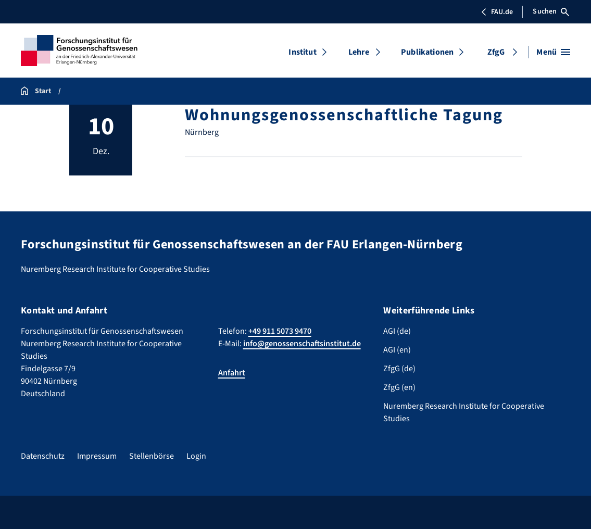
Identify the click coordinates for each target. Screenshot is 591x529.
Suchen (551, 11)
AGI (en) (397, 350)
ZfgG (496, 52)
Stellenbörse (151, 456)
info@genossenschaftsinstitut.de (302, 343)
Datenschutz (43, 456)
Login (196, 456)
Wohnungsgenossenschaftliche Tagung (343, 115)
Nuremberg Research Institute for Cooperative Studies (463, 412)
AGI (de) (397, 331)
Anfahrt (231, 373)
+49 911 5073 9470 (279, 331)
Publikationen (427, 52)
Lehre (358, 52)
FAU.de (497, 12)
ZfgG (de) (399, 368)
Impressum (97, 456)
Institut (302, 52)
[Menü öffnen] (553, 52)
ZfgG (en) (399, 387)
